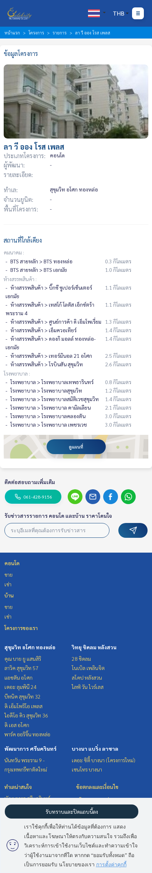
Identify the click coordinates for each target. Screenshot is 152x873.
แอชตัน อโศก (18, 677)
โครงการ (36, 33)
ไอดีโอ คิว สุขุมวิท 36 (26, 715)
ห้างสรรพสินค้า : (20, 279)
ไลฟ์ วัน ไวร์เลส (88, 686)
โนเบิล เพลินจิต (88, 667)
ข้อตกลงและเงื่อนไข (97, 786)
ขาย (8, 574)
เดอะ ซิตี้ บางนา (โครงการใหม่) (103, 760)
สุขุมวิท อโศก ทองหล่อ (29, 647)
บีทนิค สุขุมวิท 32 (22, 696)
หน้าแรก (12, 33)
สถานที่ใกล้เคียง (23, 240)
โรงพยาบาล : (17, 373)
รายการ (60, 33)
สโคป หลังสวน (87, 677)
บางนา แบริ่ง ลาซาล (95, 748)
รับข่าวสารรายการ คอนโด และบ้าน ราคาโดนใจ (58, 515)
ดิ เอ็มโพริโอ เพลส (23, 706)
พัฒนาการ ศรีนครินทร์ (30, 748)
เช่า (7, 584)
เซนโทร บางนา (87, 769)
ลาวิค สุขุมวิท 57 (21, 667)
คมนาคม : (14, 252)
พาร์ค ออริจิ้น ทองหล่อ (27, 734)
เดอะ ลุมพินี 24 (20, 686)
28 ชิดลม (81, 658)
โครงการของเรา (21, 627)
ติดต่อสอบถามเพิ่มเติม (29, 482)
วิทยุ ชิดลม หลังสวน (94, 647)
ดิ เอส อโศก (16, 725)
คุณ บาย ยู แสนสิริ (22, 658)
